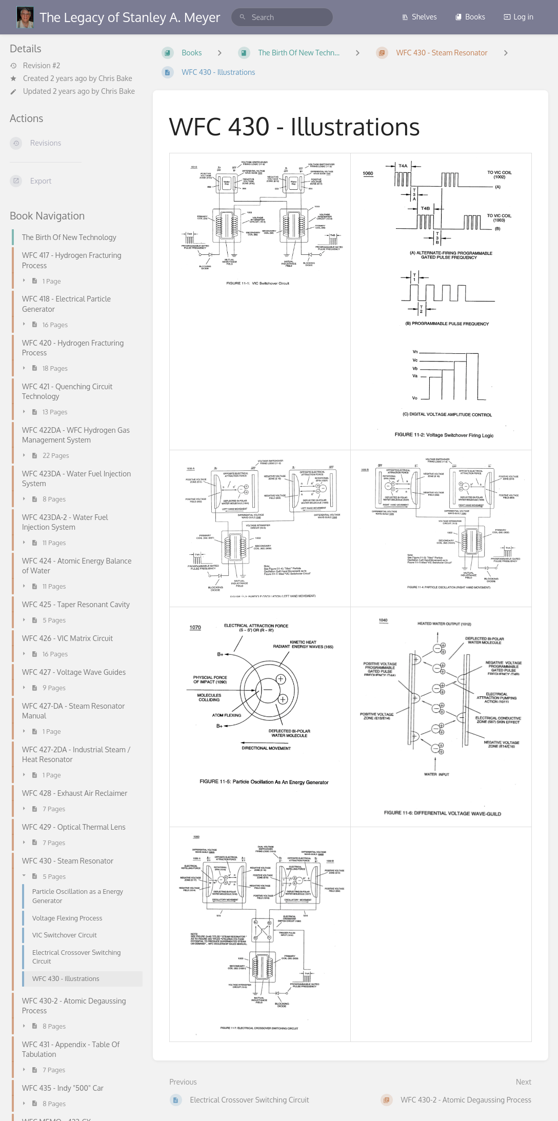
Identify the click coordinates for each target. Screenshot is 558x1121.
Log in (518, 16)
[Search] (242, 17)
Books (470, 16)
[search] (282, 17)
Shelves (419, 16)
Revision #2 (35, 66)
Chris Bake (115, 78)
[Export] (73, 181)
